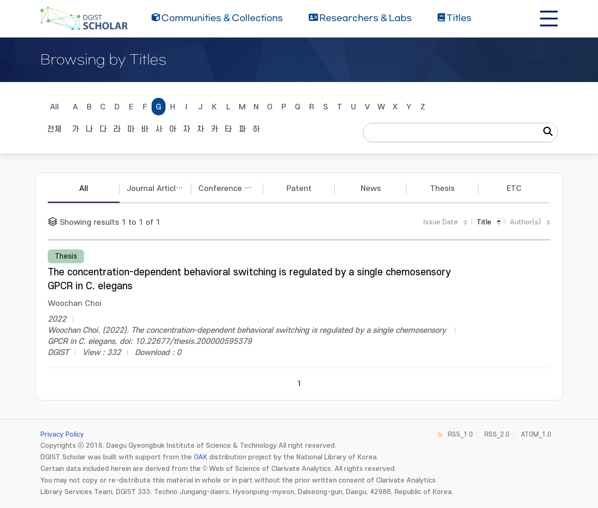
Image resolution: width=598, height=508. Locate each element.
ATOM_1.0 (536, 434)
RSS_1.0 (460, 434)
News (371, 188)
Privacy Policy (62, 434)
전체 (54, 129)
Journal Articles (155, 188)
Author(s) (525, 222)
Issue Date (440, 222)
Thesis (442, 188)
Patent (299, 188)
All (54, 107)
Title (484, 222)
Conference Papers (230, 188)
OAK (200, 457)
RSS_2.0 (496, 434)
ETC (514, 188)
